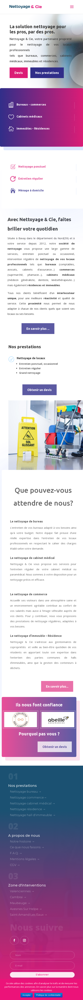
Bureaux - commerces (29, 104)
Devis (18, 72)
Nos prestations (47, 72)
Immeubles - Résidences (30, 128)
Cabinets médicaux (27, 116)
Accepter (26, 995)
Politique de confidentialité (48, 995)
